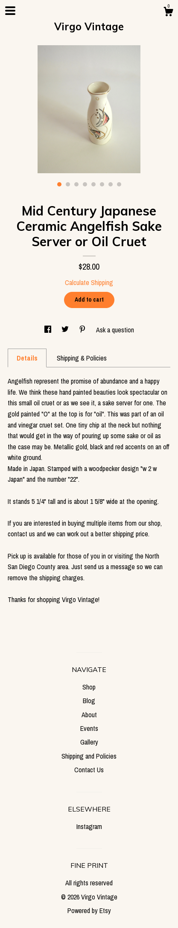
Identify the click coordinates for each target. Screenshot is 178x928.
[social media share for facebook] (48, 330)
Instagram (89, 826)
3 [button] (76, 184)
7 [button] (110, 184)
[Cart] (168, 12)
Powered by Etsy (89, 910)
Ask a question (115, 330)
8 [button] (119, 184)
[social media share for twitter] (65, 330)
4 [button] (85, 184)
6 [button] (102, 184)
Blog (89, 700)
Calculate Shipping (89, 282)
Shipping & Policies (82, 358)
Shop (89, 687)
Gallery (89, 742)
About (89, 714)
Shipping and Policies (89, 756)
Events (89, 728)
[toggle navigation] (10, 10)
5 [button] (93, 184)
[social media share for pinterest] (83, 330)
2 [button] (68, 184)
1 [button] (59, 184)
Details (27, 358)
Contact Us (89, 769)
